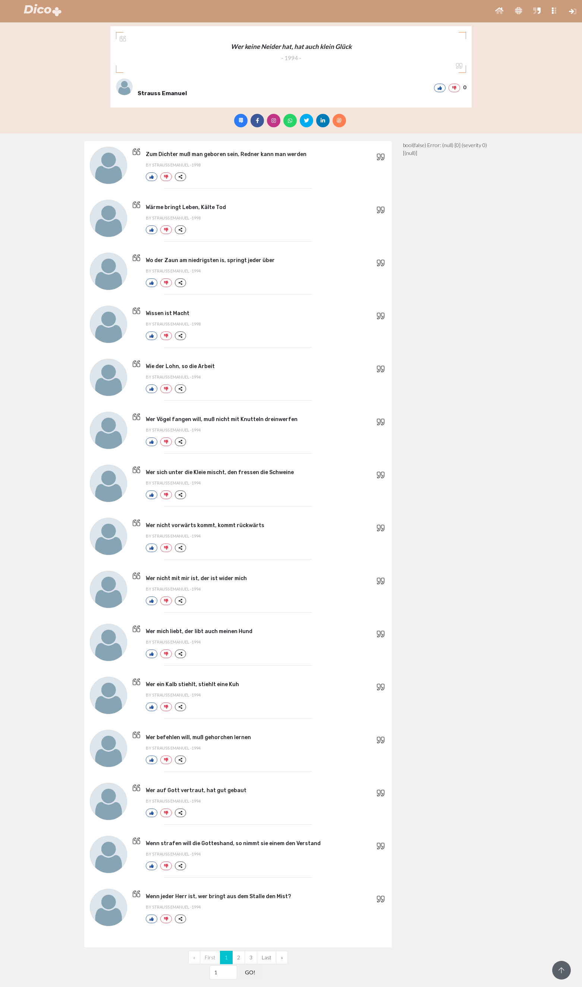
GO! (250, 972)
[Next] (282, 957)
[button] (499, 11)
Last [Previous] (266, 957)
